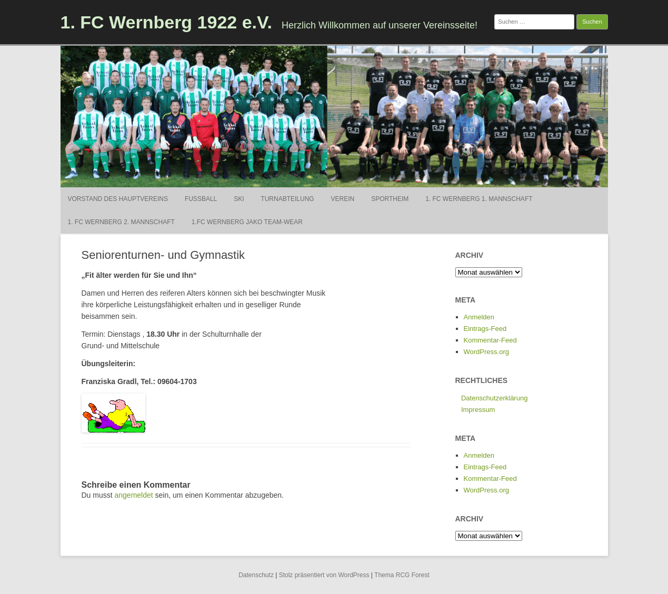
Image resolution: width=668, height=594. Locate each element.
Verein (343, 199)
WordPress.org (486, 352)
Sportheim (389, 199)
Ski (239, 199)
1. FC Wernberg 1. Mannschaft (478, 199)
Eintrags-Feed (485, 329)
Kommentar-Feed (490, 340)
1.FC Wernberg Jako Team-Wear (247, 222)
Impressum (478, 410)
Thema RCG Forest (402, 575)
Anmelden (479, 317)
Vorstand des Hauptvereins (118, 199)
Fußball (201, 199)
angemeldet (134, 495)
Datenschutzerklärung (494, 398)
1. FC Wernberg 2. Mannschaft (121, 222)
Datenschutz (256, 575)
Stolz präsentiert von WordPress (324, 575)
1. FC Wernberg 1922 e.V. (167, 22)
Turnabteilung (287, 199)
